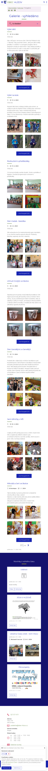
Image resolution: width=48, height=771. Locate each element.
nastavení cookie (11, 762)
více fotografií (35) (24, 153)
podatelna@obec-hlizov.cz (19, 725)
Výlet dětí (11, 29)
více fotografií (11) (24, 341)
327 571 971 (15, 715)
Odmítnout (17, 768)
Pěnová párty (24, 667)
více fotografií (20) (24, 213)
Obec (11, 589)
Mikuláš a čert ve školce (17, 483)
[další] (28, 545)
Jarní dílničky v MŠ (15, 419)
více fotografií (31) (24, 87)
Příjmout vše (6, 768)
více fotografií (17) (24, 476)
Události (24, 570)
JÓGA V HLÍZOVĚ (24, 598)
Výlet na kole (12, 95)
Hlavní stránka (12, 8)
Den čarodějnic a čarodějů (19, 349)
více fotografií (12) (24, 273)
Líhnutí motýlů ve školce (18, 281)
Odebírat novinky (16, 745)
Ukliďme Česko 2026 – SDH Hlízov (24, 634)
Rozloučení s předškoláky (18, 161)
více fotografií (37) (24, 411)
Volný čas (20, 8)
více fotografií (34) (24, 540)
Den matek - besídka (16, 221)
